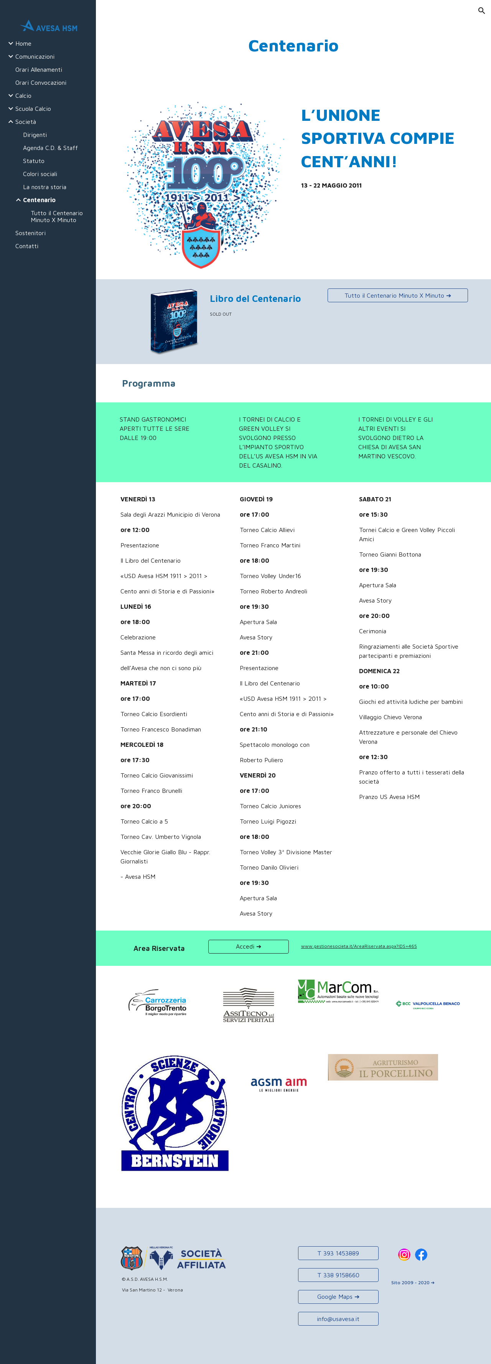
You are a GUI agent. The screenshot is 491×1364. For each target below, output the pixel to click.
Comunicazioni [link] (34, 56)
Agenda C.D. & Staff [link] (50, 147)
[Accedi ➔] (248, 946)
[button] (482, 11)
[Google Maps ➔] (338, 1296)
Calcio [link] (23, 95)
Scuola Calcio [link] (33, 108)
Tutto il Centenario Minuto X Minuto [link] (57, 216)
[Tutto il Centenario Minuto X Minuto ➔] (398, 295)
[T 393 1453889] (338, 1253)
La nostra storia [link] (44, 186)
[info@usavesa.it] (338, 1318)
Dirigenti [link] (35, 134)
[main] (293, 45)
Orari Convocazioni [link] (40, 82)
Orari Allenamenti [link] (38, 69)
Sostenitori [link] (30, 232)
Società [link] (25, 121)
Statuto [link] (33, 160)
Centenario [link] (39, 199)
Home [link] (23, 43)
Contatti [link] (26, 245)
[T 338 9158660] (338, 1275)
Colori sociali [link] (40, 173)
